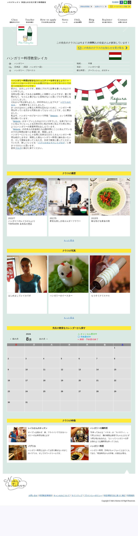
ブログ (18, 178)
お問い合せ (33, 526)
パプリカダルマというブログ (51, 173)
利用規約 (130, 526)
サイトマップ (77, 526)
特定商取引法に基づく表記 (114, 526)
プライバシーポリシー (93, 526)
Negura (54, 146)
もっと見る (69, 271)
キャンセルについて (62, 526)
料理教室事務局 (45, 526)
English (115, 2)
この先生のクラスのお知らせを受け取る (103, 78)
